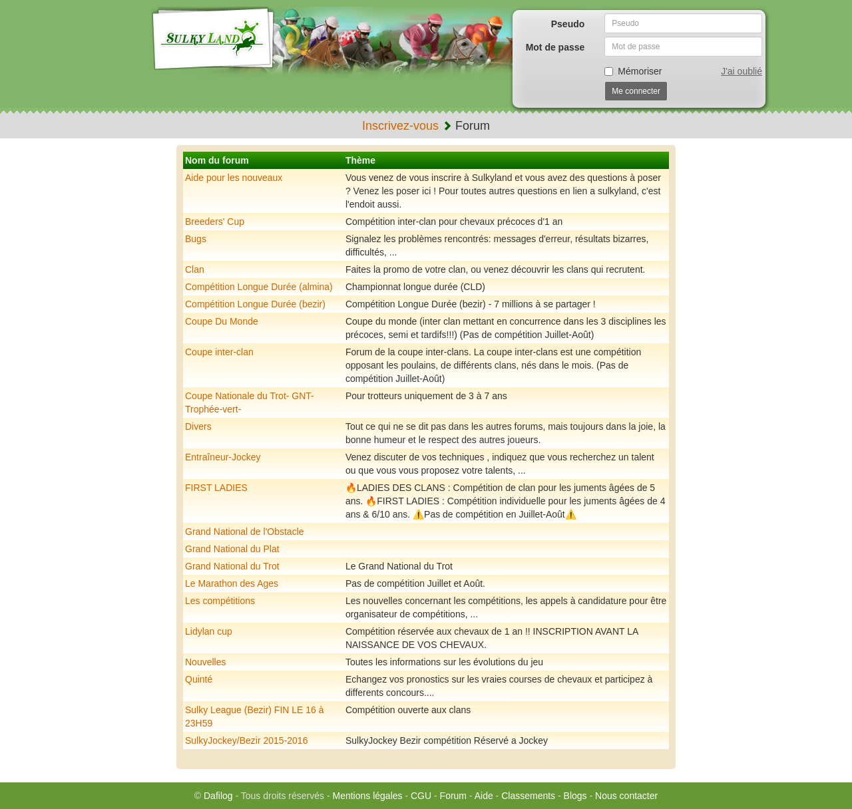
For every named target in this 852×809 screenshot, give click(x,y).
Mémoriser (633, 71)
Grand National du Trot (232, 566)
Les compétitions (220, 600)
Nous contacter (626, 795)
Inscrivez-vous (400, 125)
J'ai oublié (741, 71)
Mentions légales (367, 795)
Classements (528, 795)
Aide (484, 795)
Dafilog (218, 795)
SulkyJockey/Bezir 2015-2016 (246, 740)
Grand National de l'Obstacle (244, 531)
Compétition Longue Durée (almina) (259, 286)
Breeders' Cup (214, 221)
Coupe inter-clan (219, 352)
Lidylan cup (208, 631)
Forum (453, 795)
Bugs (195, 239)
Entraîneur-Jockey (223, 457)
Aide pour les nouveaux (233, 177)
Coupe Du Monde (221, 321)
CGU (421, 795)
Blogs (575, 795)
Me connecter (636, 91)
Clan (194, 269)
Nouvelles (205, 662)
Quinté (198, 679)
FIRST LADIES (216, 487)
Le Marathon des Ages (231, 583)
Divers (198, 426)
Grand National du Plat (232, 549)
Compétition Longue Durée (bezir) (255, 304)
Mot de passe (555, 47)
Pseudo (568, 24)
